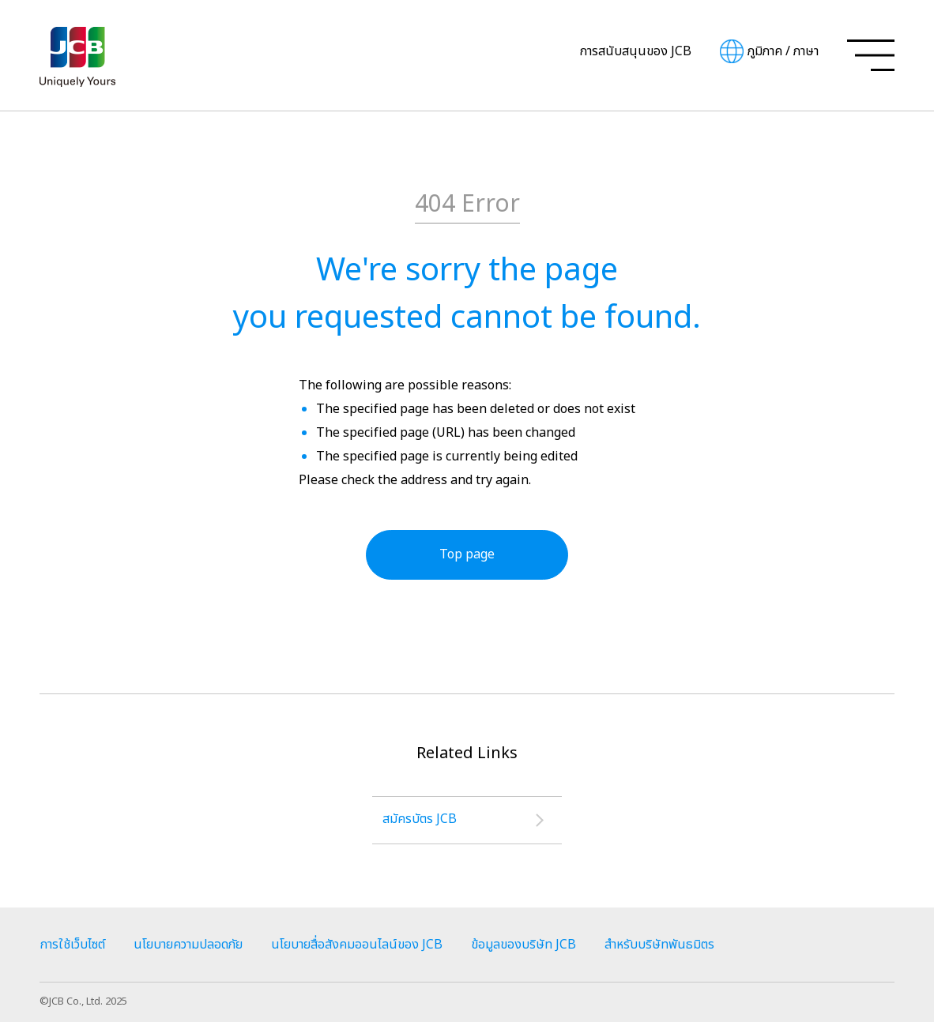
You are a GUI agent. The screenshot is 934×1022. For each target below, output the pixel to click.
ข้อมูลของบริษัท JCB (523, 944)
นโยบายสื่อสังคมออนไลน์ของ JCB (357, 944)
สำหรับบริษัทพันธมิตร (659, 944)
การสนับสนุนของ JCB (635, 51)
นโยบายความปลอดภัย (188, 944)
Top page (467, 554)
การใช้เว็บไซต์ (72, 944)
